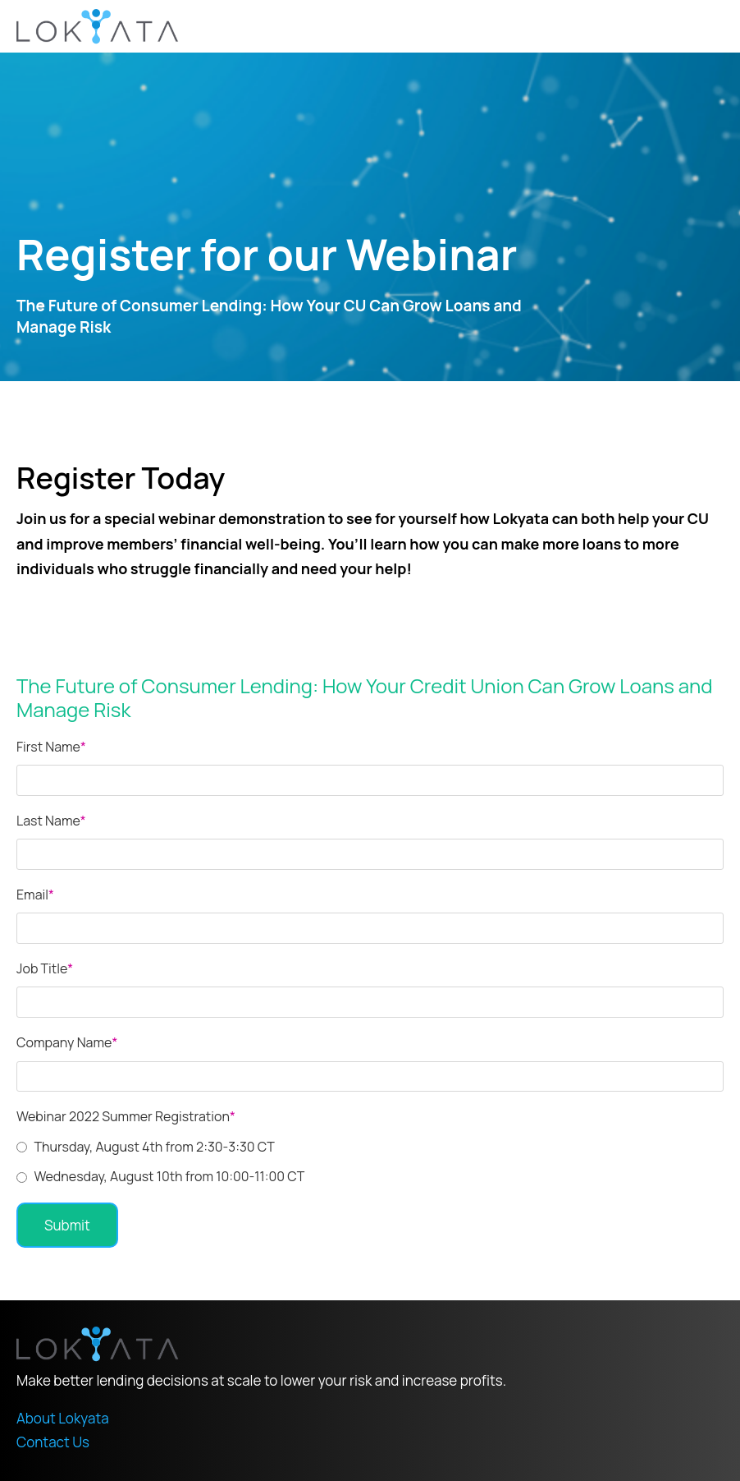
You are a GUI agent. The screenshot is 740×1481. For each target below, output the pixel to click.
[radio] (370, 1146)
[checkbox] (370, 1162)
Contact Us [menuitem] (52, 1442)
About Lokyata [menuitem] (62, 1418)
